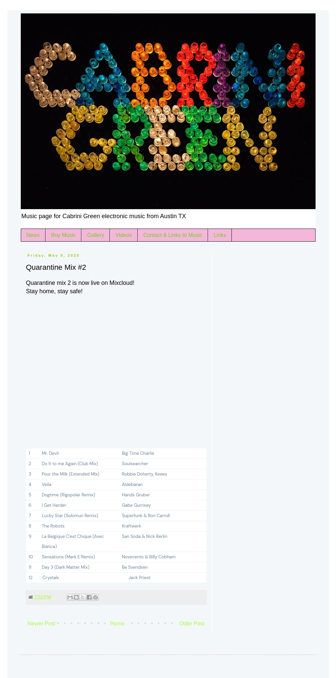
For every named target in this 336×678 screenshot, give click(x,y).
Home (117, 623)
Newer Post (42, 623)
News (33, 235)
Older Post (192, 623)
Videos (124, 235)
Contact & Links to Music (172, 235)
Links (220, 235)
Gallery (95, 235)
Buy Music (63, 235)
